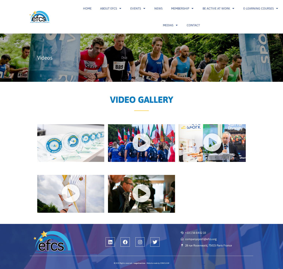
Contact (193, 25)
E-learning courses (261, 8)
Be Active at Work (219, 8)
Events (138, 8)
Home (87, 8)
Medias (170, 25)
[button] (70, 143)
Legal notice (139, 263)
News (158, 8)
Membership (182, 8)
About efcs (111, 8)
